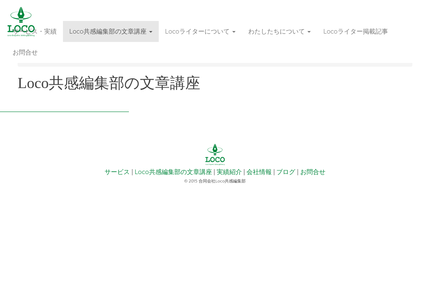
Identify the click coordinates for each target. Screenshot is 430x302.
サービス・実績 (35, 31)
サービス (117, 172)
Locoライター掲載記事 (355, 31)
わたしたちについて (279, 31)
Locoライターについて (200, 31)
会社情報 (259, 172)
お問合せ (25, 52)
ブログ (285, 172)
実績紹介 (229, 172)
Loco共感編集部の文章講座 (110, 31)
